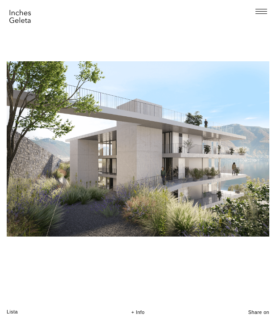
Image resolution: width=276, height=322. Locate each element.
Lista (12, 311)
